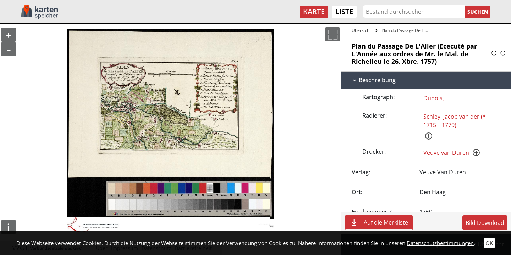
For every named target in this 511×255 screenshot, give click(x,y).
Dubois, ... (436, 98)
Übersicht (361, 30)
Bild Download (485, 223)
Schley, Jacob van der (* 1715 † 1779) (454, 121)
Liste (344, 11)
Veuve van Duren (446, 153)
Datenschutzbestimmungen (440, 242)
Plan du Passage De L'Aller (405, 30)
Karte (314, 11)
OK (489, 242)
